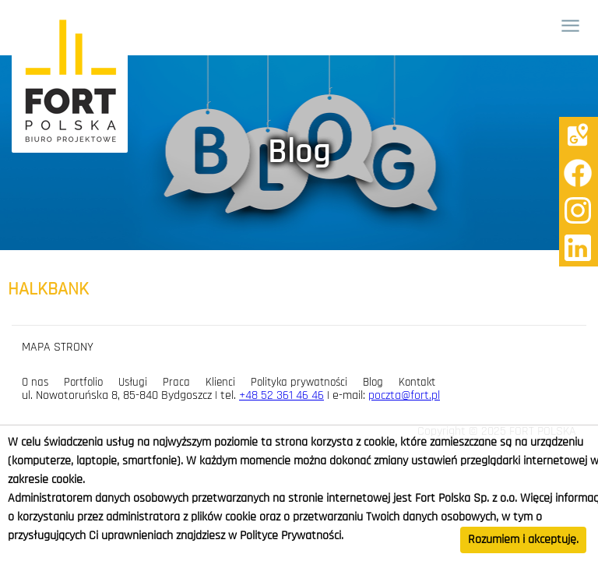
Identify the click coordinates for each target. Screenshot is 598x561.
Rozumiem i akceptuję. (523, 540)
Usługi (132, 382)
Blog (373, 382)
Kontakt (417, 382)
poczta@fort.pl (404, 396)
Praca (176, 382)
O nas (35, 382)
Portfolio (83, 382)
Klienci (220, 382)
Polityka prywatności (299, 382)
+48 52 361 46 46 (281, 396)
